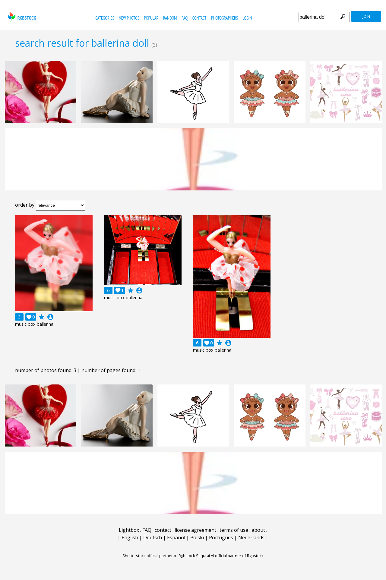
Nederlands (251, 537)
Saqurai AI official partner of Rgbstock (230, 555)
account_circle (50, 317)
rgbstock (21, 16)
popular (151, 18)
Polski (197, 537)
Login (247, 18)
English (130, 537)
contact (199, 18)
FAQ (185, 18)
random (170, 18)
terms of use (234, 530)
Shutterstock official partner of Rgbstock (158, 555)
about (258, 530)
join (366, 16)
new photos (129, 18)
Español (176, 537)
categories (104, 18)
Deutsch (152, 537)
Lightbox (129, 530)
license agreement (195, 530)
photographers (224, 18)
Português (221, 537)
